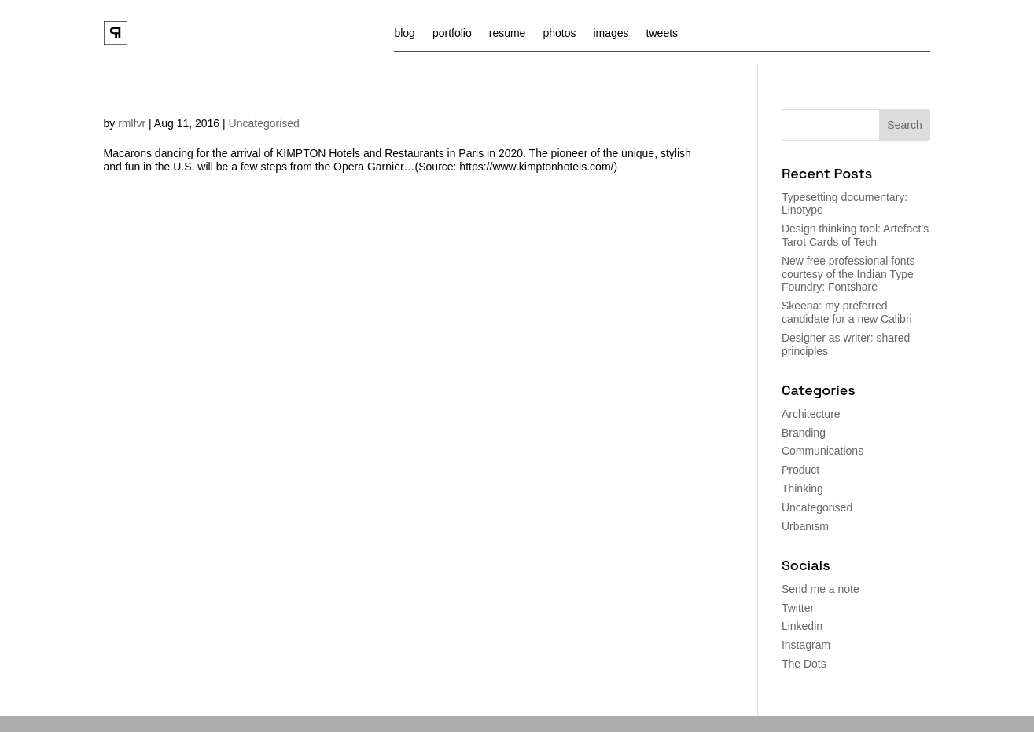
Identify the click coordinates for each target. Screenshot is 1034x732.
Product (800, 469)
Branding (804, 432)
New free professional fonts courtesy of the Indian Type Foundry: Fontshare (848, 274)
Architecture (811, 414)
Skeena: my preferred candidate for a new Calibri (847, 312)
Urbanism (805, 526)
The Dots (804, 663)
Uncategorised (264, 123)
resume (507, 33)
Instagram (806, 645)
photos (559, 33)
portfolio (452, 33)
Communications (822, 451)
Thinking (802, 488)
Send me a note (820, 589)
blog (404, 33)
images (610, 33)
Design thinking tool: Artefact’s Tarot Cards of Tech (855, 235)
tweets (662, 33)
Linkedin (802, 626)
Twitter (798, 608)
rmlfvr (131, 123)
